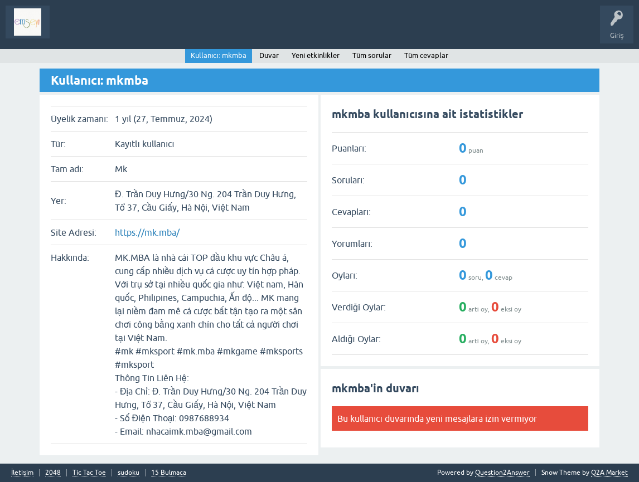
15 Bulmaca (168, 472)
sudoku (128, 472)
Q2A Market (609, 472)
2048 (53, 472)
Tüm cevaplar (426, 55)
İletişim (22, 472)
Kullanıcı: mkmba (218, 55)
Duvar (269, 55)
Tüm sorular (371, 55)
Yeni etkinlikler (316, 55)
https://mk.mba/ (147, 232)
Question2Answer (502, 472)
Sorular (69, 30)
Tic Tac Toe (89, 472)
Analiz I (131, 30)
